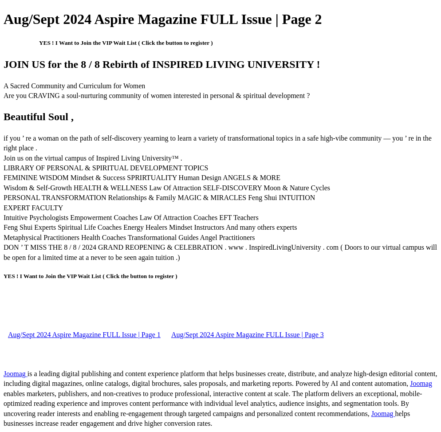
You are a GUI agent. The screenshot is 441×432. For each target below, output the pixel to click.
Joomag (16, 373)
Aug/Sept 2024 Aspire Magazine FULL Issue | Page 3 (247, 334)
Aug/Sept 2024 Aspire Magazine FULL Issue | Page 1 (84, 334)
